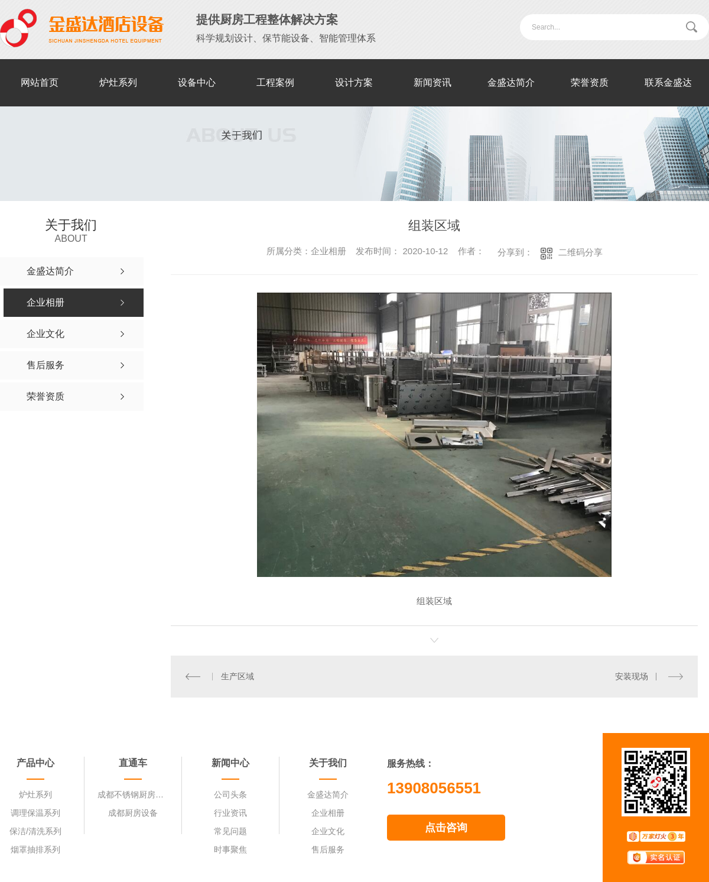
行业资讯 (230, 813)
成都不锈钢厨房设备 (132, 794)
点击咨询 (446, 828)
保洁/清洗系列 (35, 831)
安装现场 (631, 676)
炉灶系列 (118, 82)
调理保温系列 (35, 813)
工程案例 (275, 82)
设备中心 (197, 82)
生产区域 (236, 676)
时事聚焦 (230, 849)
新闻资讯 (432, 82)
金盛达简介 (511, 82)
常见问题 (230, 831)
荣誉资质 (590, 82)
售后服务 (327, 849)
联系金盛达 (668, 82)
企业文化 (327, 831)
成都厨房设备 (133, 813)
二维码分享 (580, 252)
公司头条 (230, 794)
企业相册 (327, 813)
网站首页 (39, 82)
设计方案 (354, 82)
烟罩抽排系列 (35, 849)
